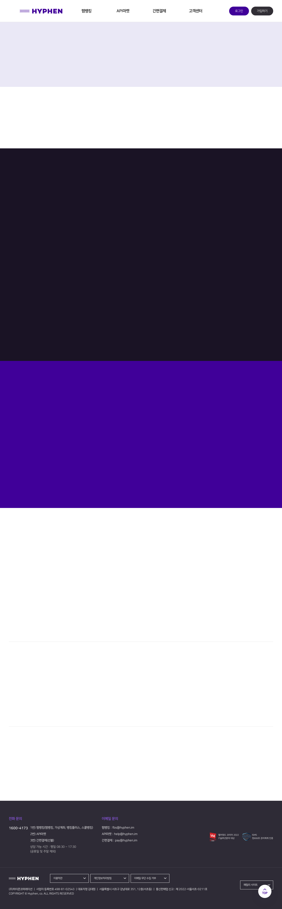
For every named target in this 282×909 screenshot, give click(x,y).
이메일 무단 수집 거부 (145, 878)
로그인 (239, 11)
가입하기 (262, 11)
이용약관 (58, 878)
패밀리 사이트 (251, 884)
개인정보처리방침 (102, 878)
